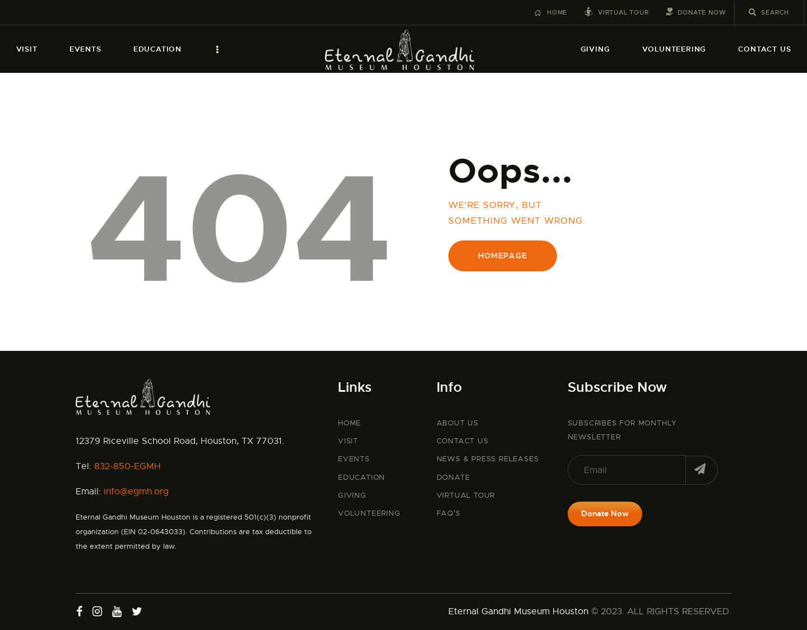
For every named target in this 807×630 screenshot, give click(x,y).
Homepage (502, 256)
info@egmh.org (136, 491)
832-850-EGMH (127, 466)
